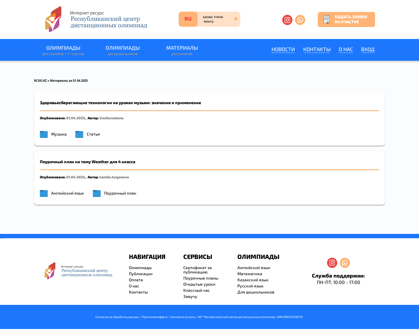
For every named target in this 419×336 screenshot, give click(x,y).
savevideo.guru (1, 238)
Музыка (59, 133)
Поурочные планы (200, 277)
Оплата (136, 279)
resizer (2, 238)
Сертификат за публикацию (197, 269)
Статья (93, 133)
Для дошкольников (255, 291)
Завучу (190, 296)
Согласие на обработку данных (117, 317)
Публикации (140, 273)
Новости (283, 49)
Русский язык (250, 285)
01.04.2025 (75, 118)
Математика (249, 273)
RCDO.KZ (40, 81)
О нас (346, 49)
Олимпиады (63, 50)
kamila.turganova (114, 177)
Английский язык (67, 193)
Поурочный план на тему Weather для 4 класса (87, 161)
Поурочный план (120, 193)
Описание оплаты (183, 317)
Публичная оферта (155, 317)
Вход (368, 49)
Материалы (182, 50)
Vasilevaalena (111, 118)
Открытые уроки (199, 284)
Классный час (196, 290)
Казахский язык (253, 279)
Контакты (317, 49)
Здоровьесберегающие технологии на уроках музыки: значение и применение (120, 102)
